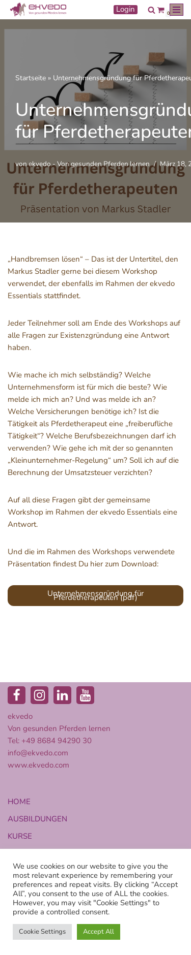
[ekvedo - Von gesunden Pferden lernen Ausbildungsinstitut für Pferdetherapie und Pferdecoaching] (38, 9)
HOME (19, 802)
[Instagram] (39, 695)
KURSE (20, 836)
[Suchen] (151, 10)
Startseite (30, 78)
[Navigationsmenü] (176, 10)
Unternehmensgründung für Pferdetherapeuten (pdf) (95, 595)
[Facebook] (16, 695)
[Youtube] (85, 695)
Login (125, 9)
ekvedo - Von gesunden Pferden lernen (89, 164)
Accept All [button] (98, 931)
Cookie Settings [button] (42, 931)
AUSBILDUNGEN (37, 819)
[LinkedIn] (62, 695)
